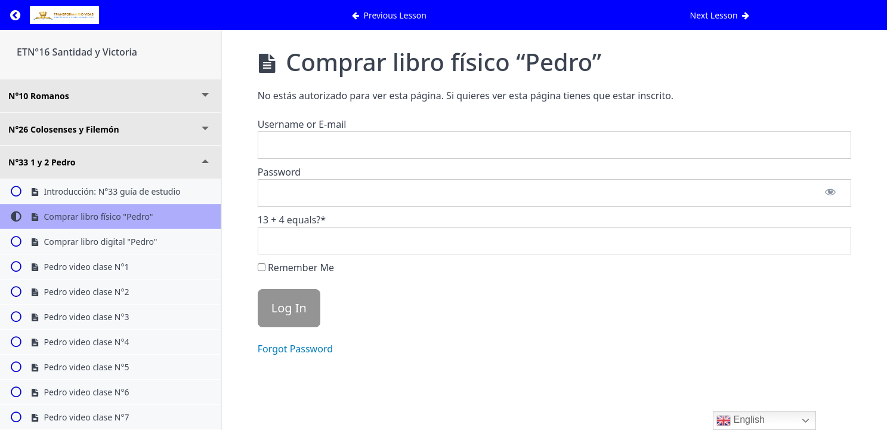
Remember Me (296, 267)
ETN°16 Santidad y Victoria (77, 52)
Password (279, 172)
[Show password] (830, 193)
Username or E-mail (302, 124)
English (740, 420)
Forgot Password (295, 348)
